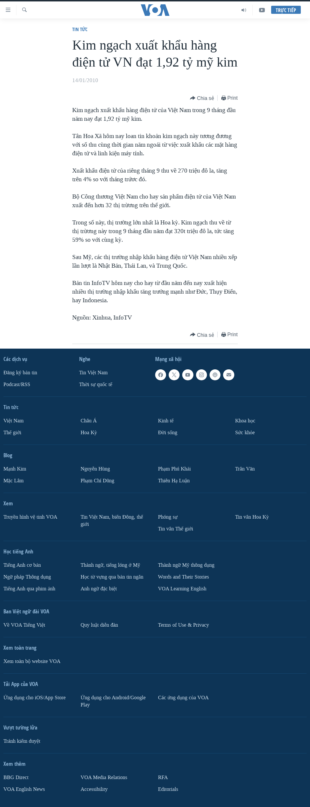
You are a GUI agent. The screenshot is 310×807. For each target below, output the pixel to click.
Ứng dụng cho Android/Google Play (113, 701)
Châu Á (89, 420)
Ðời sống (167, 432)
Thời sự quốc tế (95, 384)
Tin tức (80, 29)
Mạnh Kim (14, 469)
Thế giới (12, 432)
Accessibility (94, 789)
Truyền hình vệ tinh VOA (30, 517)
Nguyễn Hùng (95, 469)
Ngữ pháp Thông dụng (27, 577)
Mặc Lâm (13, 480)
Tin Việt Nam (93, 372)
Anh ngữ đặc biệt (99, 588)
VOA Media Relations (104, 777)
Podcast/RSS (16, 384)
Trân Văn (245, 469)
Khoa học (245, 420)
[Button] (202, 98)
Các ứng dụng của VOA (183, 697)
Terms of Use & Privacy (183, 625)
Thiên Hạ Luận (174, 480)
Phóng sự (168, 517)
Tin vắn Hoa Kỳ (252, 517)
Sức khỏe (245, 432)
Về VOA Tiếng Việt (24, 625)
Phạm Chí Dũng (97, 480)
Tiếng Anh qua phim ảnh (29, 588)
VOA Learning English (182, 588)
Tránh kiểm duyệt (21, 741)
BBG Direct (15, 777)
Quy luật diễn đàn (99, 625)
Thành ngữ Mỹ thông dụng (186, 565)
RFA (163, 777)
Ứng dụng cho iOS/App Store (34, 697)
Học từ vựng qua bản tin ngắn (112, 577)
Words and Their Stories (183, 577)
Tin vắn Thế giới (175, 529)
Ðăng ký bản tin (20, 372)
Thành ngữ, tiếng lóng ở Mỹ (110, 565)
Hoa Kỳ (89, 432)
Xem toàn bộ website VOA (31, 661)
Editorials (168, 789)
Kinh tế (166, 420)
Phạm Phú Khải (174, 469)
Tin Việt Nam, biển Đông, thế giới (112, 521)
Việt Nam (13, 420)
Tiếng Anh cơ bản (22, 565)
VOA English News (24, 789)
